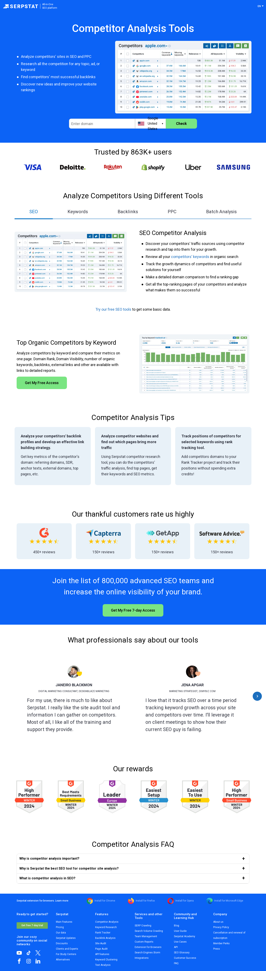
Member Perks (221, 943)
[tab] (34, 212)
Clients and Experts (67, 948)
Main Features (64, 921)
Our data (61, 932)
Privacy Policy (221, 927)
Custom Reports (144, 941)
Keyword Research (106, 927)
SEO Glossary (182, 952)
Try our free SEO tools (113, 309)
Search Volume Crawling (149, 931)
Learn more (61, 900)
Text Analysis (103, 965)
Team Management (146, 936)
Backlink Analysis (105, 938)
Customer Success (185, 957)
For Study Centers (66, 954)
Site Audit (100, 943)
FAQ (176, 963)
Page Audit (101, 948)
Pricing (60, 927)
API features (102, 954)
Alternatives (63, 959)
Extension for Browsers (148, 947)
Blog (176, 925)
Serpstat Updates (66, 938)
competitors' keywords (190, 256)
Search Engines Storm (147, 952)
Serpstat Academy (184, 936)
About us (218, 921)
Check (181, 123)
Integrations (142, 957)
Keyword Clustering (106, 959)
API (176, 947)
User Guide (180, 931)
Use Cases (180, 941)
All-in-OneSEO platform (49, 6)
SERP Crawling (143, 925)
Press (216, 948)
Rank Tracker (102, 932)
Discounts (62, 943)
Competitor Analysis (106, 921)
